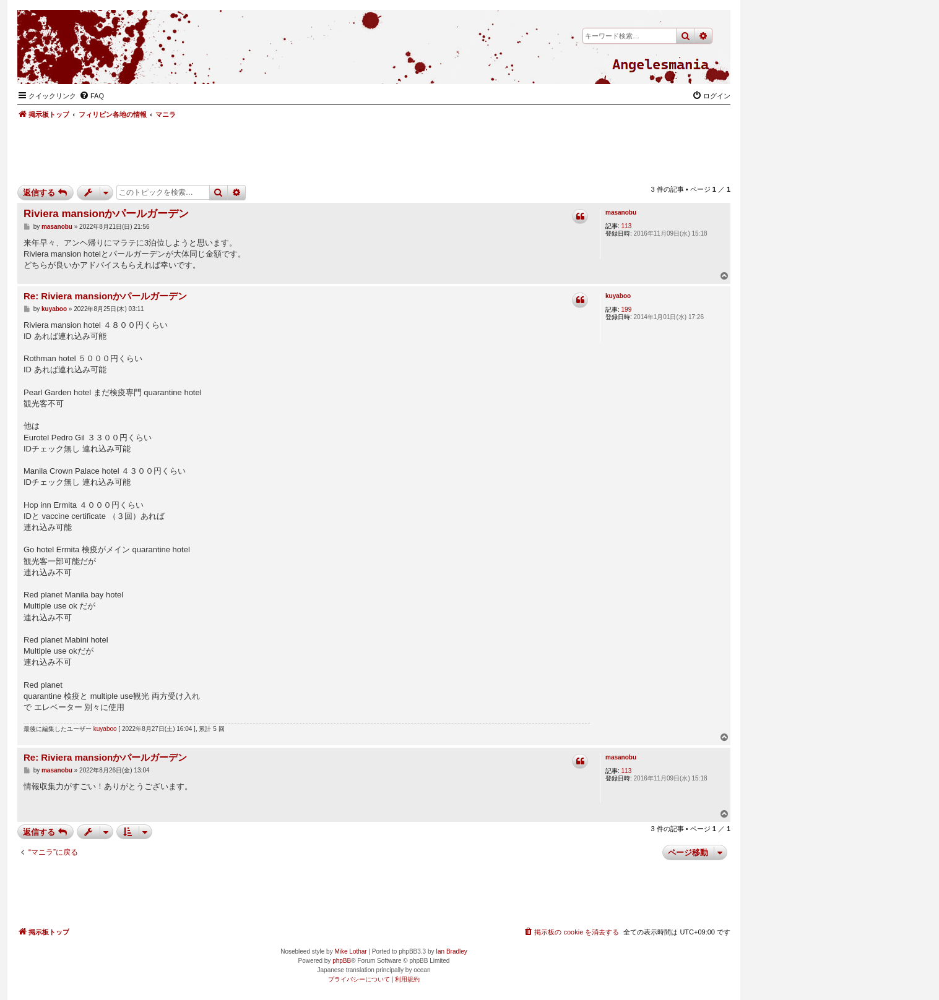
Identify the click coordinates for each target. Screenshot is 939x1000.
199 (626, 309)
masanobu (620, 212)
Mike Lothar (350, 951)
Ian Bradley (451, 951)
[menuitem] (91, 95)
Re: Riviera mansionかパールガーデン (105, 296)
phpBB (341, 960)
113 (626, 226)
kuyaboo (618, 296)
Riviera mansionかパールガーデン (106, 214)
